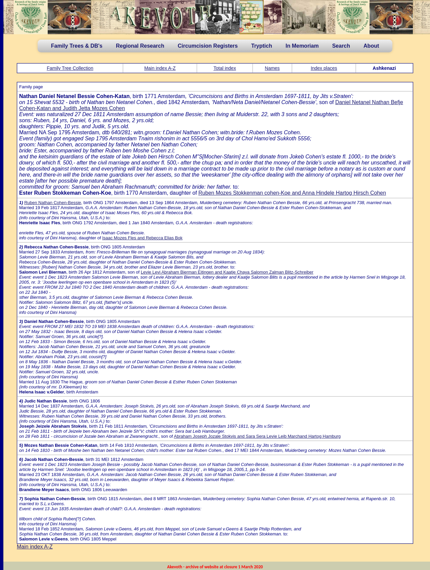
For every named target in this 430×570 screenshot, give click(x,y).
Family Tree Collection (70, 68)
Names (272, 68)
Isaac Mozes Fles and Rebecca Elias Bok (142, 237)
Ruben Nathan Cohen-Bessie (52, 202)
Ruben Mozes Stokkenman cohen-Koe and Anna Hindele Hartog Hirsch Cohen (292, 193)
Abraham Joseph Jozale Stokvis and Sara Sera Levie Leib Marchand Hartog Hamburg (257, 436)
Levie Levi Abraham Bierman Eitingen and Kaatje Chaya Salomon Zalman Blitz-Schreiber (227, 272)
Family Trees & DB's (76, 46)
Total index (224, 68)
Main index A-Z (159, 68)
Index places (324, 68)
